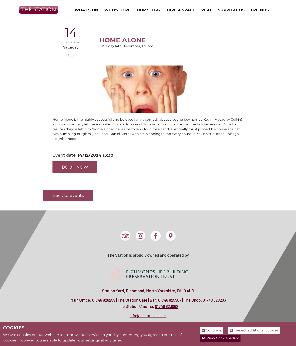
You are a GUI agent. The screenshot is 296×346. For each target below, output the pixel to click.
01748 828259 (103, 300)
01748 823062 (166, 306)
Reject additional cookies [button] (254, 330)
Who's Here (117, 10)
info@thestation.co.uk (148, 315)
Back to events (68, 195)
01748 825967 (169, 300)
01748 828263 (214, 300)
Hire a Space (181, 10)
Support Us (231, 10)
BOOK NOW (75, 167)
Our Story (149, 10)
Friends (260, 10)
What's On (86, 10)
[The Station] (35, 9)
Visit (206, 10)
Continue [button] (211, 330)
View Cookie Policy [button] (220, 338)
